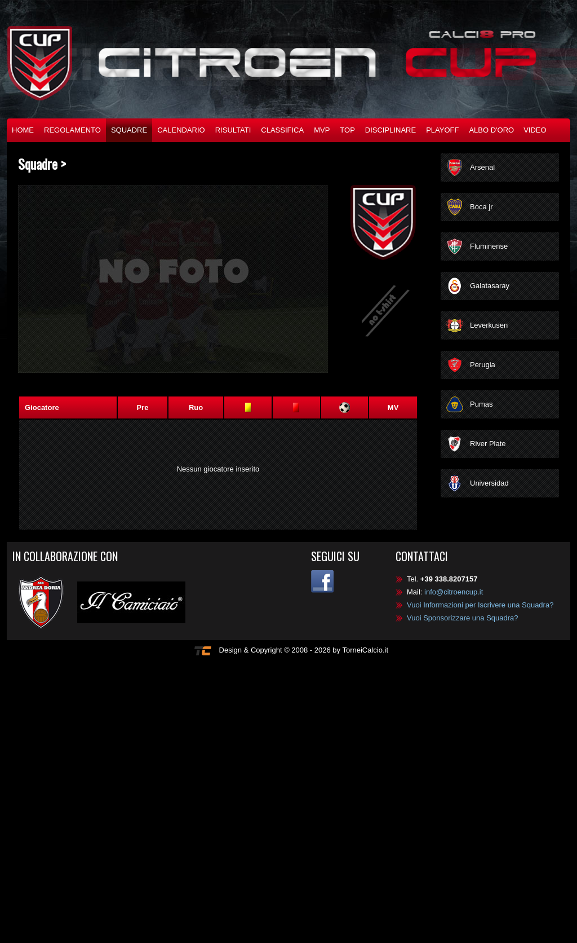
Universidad (489, 483)
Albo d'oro (491, 130)
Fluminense (489, 246)
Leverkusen (489, 325)
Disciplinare (390, 130)
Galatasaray (489, 285)
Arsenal (482, 167)
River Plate (488, 443)
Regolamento (72, 130)
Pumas (481, 404)
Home (23, 130)
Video (534, 130)
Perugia (482, 364)
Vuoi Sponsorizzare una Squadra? (462, 618)
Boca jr (481, 206)
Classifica (282, 130)
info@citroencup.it (453, 592)
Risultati (233, 130)
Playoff (442, 130)
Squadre (129, 130)
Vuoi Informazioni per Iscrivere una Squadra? (480, 605)
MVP (322, 130)
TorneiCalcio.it (365, 650)
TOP (347, 130)
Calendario (181, 130)
